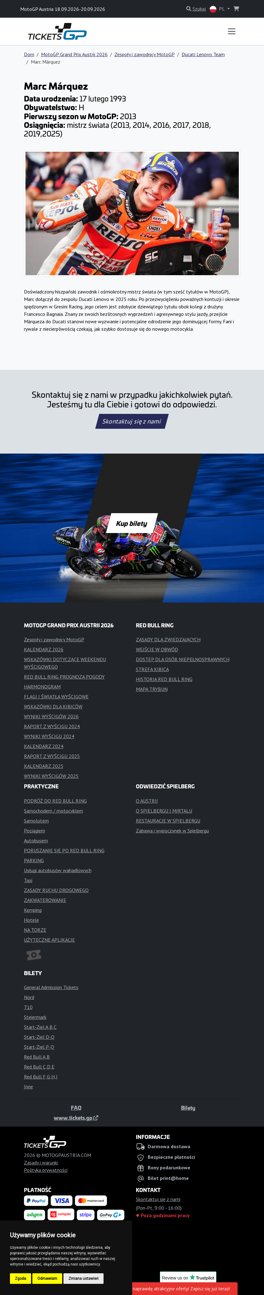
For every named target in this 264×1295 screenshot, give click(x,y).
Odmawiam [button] (47, 1278)
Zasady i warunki (41, 1162)
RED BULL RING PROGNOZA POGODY (64, 677)
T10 (28, 1007)
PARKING (34, 860)
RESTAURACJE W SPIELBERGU (168, 821)
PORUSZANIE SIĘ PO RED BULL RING (64, 850)
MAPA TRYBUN (152, 689)
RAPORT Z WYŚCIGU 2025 (52, 756)
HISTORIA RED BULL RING (164, 679)
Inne (28, 1086)
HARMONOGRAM (42, 686)
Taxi (28, 880)
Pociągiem (34, 830)
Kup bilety (132, 523)
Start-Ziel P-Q (39, 1047)
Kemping (33, 910)
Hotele (31, 920)
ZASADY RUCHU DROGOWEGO (56, 890)
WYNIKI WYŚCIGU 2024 (49, 736)
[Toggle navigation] (231, 31)
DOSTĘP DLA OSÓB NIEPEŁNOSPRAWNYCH (182, 659)
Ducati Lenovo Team (203, 54)
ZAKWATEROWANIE (45, 900)
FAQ (76, 1107)
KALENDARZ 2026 (43, 649)
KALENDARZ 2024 (43, 746)
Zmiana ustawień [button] (83, 1278)
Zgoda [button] (20, 1278)
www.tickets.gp (76, 1117)
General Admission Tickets (51, 987)
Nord (29, 997)
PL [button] (218, 9)
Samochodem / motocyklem (53, 811)
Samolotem (36, 821)
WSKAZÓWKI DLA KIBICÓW (53, 706)
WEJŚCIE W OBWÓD (157, 649)
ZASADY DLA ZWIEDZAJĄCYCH (168, 639)
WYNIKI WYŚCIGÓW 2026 (51, 716)
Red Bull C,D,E (39, 1067)
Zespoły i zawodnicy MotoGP (144, 54)
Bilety (188, 1107)
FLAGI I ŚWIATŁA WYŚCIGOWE (56, 696)
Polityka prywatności (45, 1170)
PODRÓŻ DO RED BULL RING (55, 801)
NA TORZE (35, 930)
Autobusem (36, 840)
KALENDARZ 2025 (43, 766)
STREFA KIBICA (152, 669)
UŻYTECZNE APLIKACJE (49, 940)
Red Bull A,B (37, 1057)
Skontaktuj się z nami (132, 421)
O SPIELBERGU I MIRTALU (164, 811)
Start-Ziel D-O (39, 1037)
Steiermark (35, 1017)
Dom (29, 54)
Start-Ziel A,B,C (40, 1027)
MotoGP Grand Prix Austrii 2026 (74, 54)
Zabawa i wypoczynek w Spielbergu (172, 830)
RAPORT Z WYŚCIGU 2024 (52, 726)
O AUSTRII (147, 801)
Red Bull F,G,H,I (41, 1076)
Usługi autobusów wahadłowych (57, 870)
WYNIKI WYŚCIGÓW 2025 (51, 776)
